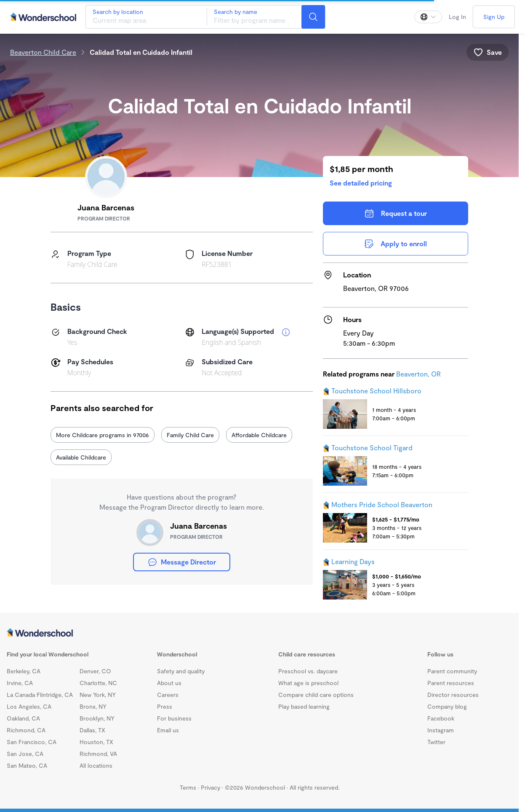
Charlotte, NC (98, 682)
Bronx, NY (93, 706)
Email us (168, 730)
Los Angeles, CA (29, 706)
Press (164, 706)
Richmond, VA (98, 753)
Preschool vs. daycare (308, 671)
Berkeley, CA (23, 671)
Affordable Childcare (259, 434)
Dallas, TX (92, 730)
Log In (457, 16)
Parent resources (450, 682)
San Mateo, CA (27, 765)
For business (174, 718)
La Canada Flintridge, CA (40, 694)
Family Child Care (190, 434)
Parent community (452, 671)
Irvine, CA (20, 682)
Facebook (440, 718)
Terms (188, 787)
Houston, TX (96, 741)
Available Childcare (81, 457)
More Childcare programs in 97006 (102, 434)
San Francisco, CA (31, 741)
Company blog (447, 706)
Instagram (440, 730)
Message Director (181, 562)
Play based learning (304, 706)
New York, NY (98, 694)
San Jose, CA (25, 753)
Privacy (210, 787)
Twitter (436, 741)
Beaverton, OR (418, 374)
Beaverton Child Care (43, 52)
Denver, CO (95, 671)
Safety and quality (181, 671)
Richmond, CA (26, 730)
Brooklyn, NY (97, 718)
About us (169, 682)
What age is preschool (308, 682)
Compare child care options (316, 694)
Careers (168, 694)
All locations (96, 765)
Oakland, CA (23, 718)
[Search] (313, 17)
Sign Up (493, 16)
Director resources (453, 694)
